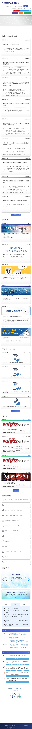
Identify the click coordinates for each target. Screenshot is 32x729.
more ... (24, 604)
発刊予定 (7, 604)
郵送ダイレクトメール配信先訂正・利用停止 (12, 720)
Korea (20, 8)
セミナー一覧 (15, 490)
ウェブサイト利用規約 (21, 719)
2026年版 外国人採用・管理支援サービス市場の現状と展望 (16, 611)
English (14, 8)
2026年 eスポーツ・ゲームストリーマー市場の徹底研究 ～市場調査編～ (16, 625)
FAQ (8, 722)
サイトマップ (27, 8)
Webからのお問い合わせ (16, 712)
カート (21, 12)
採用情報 (23, 722)
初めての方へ (16, 10)
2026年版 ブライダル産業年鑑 (11, 608)
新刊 (15, 604)
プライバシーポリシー (10, 719)
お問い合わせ (27, 12)
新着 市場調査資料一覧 (15, 214)
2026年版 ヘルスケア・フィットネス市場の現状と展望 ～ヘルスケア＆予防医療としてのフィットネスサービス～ (16, 616)
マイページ (15, 12)
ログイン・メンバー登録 (25, 10)
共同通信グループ (15, 722)
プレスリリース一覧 (16, 410)
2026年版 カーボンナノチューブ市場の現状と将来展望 (16, 621)
